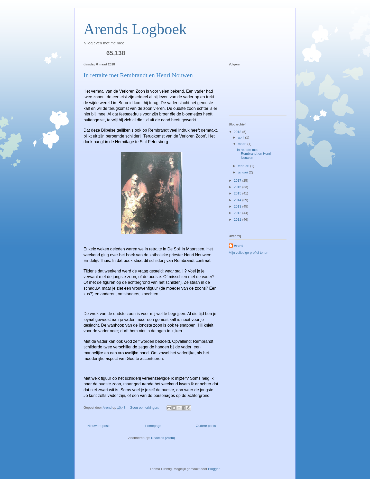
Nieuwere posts (98, 426)
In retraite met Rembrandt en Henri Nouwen (138, 75)
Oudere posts (206, 426)
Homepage (153, 426)
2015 (238, 193)
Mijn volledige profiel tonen (248, 253)
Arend (239, 246)
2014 (238, 200)
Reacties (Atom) (163, 438)
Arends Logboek (135, 29)
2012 (238, 213)
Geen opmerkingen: (145, 407)
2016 (238, 187)
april (241, 137)
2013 (238, 206)
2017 (238, 180)
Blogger (213, 469)
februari (244, 166)
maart (242, 144)
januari (243, 172)
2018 (238, 132)
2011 (238, 219)
